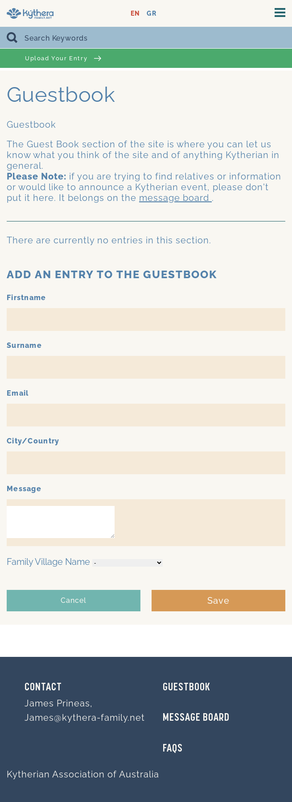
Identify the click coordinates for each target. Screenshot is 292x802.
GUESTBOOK (186, 687)
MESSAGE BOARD (196, 718)
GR (151, 13)
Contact (43, 687)
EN (135, 13)
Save (218, 600)
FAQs (173, 749)
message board (175, 197)
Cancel (73, 600)
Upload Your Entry (63, 58)
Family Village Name (48, 561)
